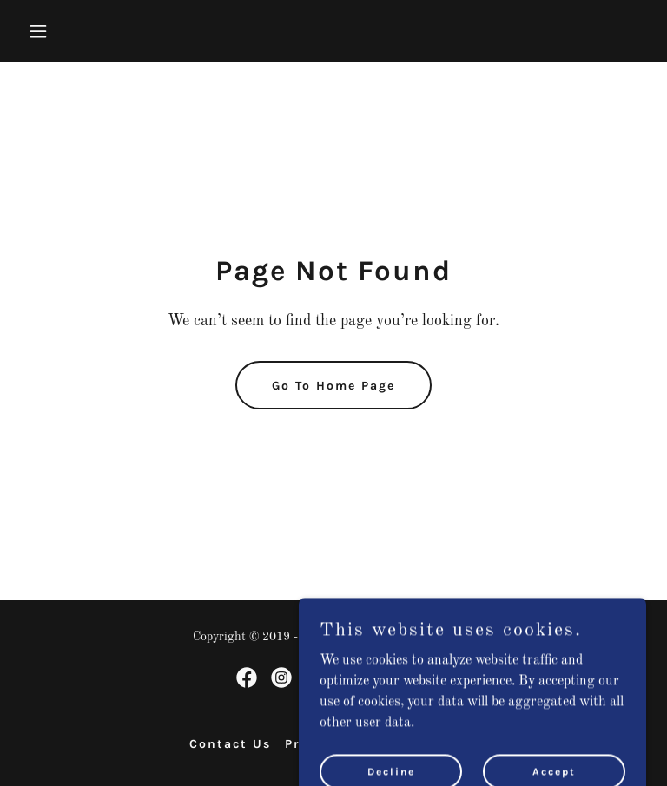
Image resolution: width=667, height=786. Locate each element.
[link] (246, 677)
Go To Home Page (333, 385)
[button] (68, 31)
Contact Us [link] (230, 744)
